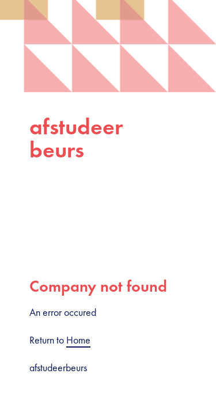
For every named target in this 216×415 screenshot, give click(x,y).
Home (78, 339)
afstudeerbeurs (76, 138)
